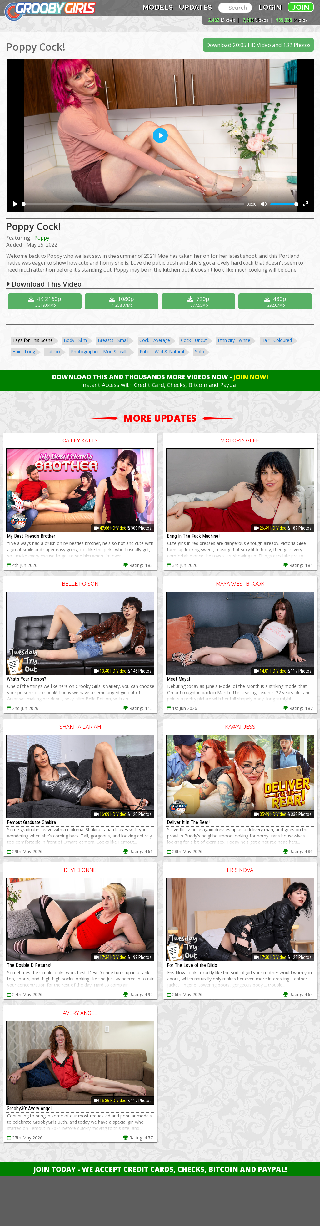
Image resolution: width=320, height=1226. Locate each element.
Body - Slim (75, 340)
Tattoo (53, 351)
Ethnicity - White (234, 340)
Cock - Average (154, 340)
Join (300, 7)
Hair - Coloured (276, 340)
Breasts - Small (113, 340)
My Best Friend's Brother (31, 536)
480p (276, 301)
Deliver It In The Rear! (188, 822)
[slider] (133, 204)
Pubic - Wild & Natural (162, 351)
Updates (195, 7)
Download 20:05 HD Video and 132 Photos (258, 44)
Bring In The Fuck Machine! (193, 536)
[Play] (15, 204)
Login (270, 7)
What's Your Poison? (26, 679)
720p (199, 301)
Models (157, 7)
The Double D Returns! (29, 965)
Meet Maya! (178, 679)
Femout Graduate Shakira (31, 822)
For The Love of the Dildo (192, 965)
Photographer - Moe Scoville (100, 351)
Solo (199, 351)
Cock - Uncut (194, 340)
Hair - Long (23, 351)
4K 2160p (45, 301)
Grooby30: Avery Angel (29, 1109)
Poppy (41, 237)
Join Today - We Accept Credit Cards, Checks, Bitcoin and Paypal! (160, 1169)
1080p (122, 301)
